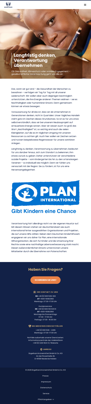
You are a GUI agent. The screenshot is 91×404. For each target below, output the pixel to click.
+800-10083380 (45, 298)
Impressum (46, 381)
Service (46, 393)
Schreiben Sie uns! (45, 280)
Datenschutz (46, 387)
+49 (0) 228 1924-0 (41, 343)
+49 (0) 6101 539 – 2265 (45, 330)
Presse (45, 376)
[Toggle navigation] (85, 4)
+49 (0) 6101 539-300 (45, 296)
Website (54, 343)
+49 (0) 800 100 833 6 (45, 309)
